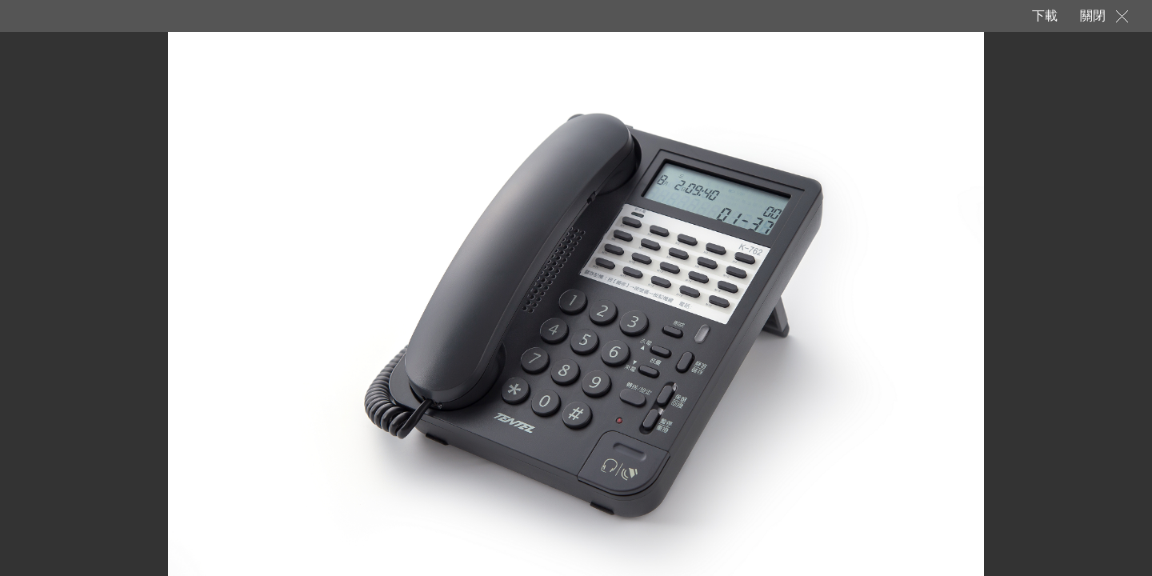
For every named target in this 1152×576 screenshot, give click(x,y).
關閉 (1093, 15)
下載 (1044, 15)
